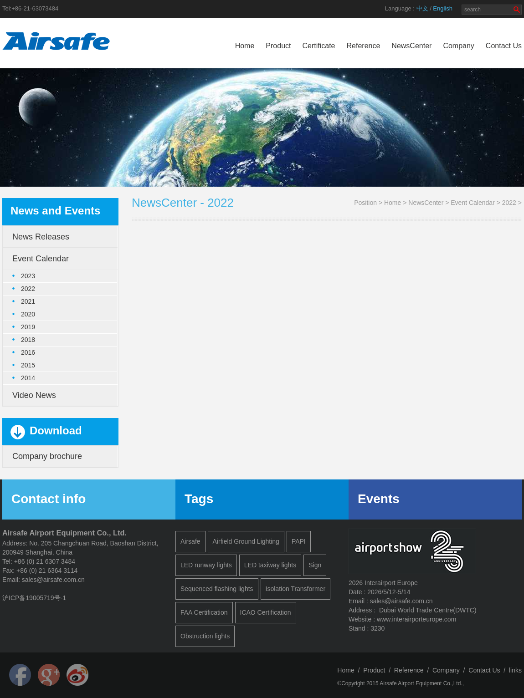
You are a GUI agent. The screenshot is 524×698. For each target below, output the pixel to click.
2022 (509, 202)
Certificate (318, 46)
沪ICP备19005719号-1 (34, 597)
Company (458, 46)
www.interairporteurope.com (416, 619)
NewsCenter (411, 46)
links (515, 670)
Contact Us (504, 46)
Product (278, 46)
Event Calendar (473, 202)
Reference (363, 46)
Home (245, 46)
